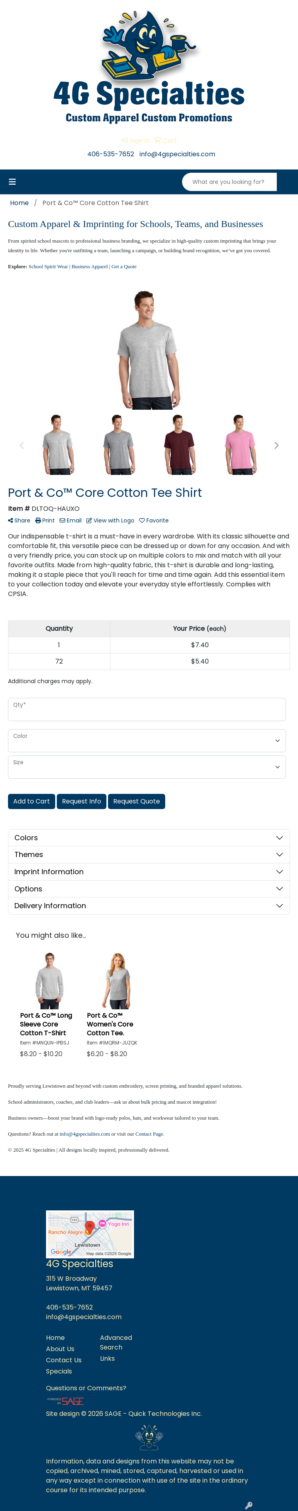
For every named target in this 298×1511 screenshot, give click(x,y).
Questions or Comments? (86, 1388)
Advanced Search (116, 1342)
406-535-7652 (110, 154)
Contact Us (64, 1360)
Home (55, 1337)
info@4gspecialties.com (177, 154)
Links (107, 1358)
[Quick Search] (229, 182)
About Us (60, 1349)
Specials (59, 1371)
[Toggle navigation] (12, 181)
